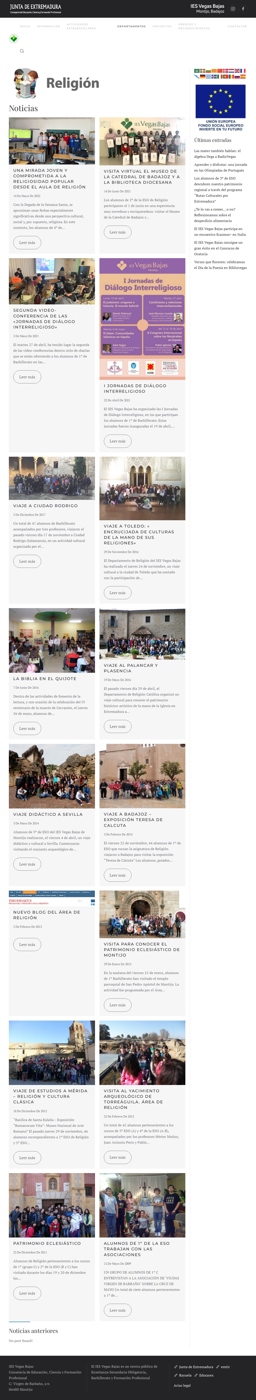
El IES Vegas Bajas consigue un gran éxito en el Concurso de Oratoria (218, 248)
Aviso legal (182, 1385)
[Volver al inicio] (14, 39)
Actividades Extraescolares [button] (81, 26)
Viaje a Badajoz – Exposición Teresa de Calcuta (133, 820)
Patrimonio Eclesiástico (47, 1243)
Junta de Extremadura (193, 1366)
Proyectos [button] (162, 26)
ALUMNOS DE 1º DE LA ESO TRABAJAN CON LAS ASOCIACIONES (137, 1249)
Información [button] (48, 26)
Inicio (25, 26)
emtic (222, 1366)
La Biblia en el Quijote (45, 678)
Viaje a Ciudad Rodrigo (45, 505)
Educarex (203, 1375)
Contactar (237, 26)
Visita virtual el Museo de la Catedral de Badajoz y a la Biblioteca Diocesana (142, 177)
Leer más (27, 242)
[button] (22, 51)
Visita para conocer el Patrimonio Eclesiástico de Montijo (142, 950)
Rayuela (183, 1375)
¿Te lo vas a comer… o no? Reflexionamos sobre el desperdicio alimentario (214, 215)
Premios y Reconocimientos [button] (194, 26)
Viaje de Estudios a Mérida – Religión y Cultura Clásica (50, 1096)
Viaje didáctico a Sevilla (48, 814)
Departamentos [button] (131, 26)
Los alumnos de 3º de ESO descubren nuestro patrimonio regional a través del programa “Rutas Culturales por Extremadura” (218, 190)
